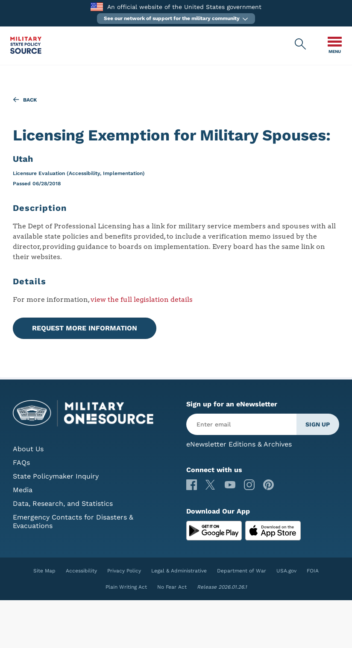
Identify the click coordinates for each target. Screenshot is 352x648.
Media (22, 490)
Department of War (241, 571)
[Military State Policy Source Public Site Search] (300, 44)
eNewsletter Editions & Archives (239, 444)
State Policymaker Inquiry (56, 476)
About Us (28, 449)
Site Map (44, 571)
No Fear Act (172, 587)
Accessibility (81, 571)
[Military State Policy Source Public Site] (25, 51)
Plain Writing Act (126, 587)
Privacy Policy (124, 571)
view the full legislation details (142, 299)
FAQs (21, 462)
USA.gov (286, 571)
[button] (176, 18)
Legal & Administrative (179, 571)
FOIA (313, 571)
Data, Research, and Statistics (63, 503)
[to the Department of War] (97, 6)
